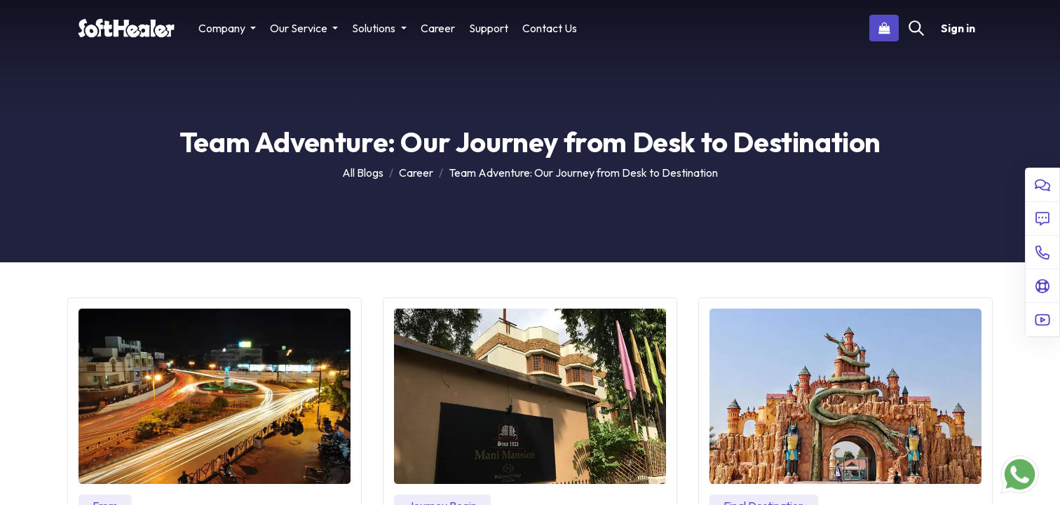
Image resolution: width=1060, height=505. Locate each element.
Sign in (958, 28)
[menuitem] (438, 28)
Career (416, 173)
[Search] (916, 28)
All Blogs (362, 173)
